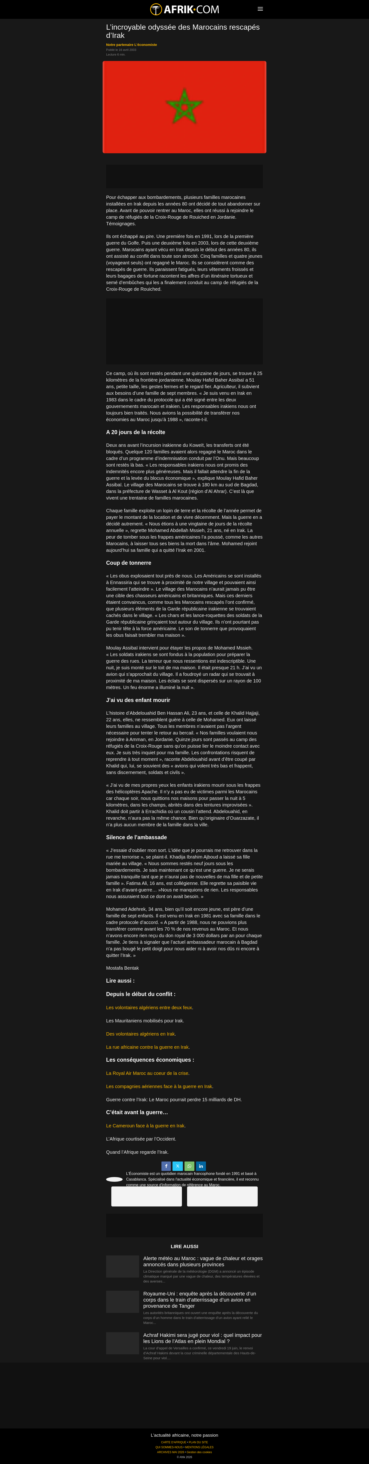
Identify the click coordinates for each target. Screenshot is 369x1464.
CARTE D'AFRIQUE (173, 1442)
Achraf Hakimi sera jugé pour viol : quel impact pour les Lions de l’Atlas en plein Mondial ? (202, 1338)
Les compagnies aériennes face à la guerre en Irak (159, 1086)
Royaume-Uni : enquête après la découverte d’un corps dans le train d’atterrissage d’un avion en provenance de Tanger (199, 1300)
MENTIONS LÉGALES (199, 1447)
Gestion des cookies (199, 1452)
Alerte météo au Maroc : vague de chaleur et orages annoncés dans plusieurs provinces (203, 1261)
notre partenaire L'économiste (131, 45)
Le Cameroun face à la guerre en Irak (145, 1125)
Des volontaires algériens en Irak (140, 1033)
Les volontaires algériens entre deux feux (149, 1007)
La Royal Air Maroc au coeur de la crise (147, 1073)
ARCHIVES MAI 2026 (170, 1452)
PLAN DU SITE (198, 1442)
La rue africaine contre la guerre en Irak (147, 1047)
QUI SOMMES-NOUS (169, 1447)
